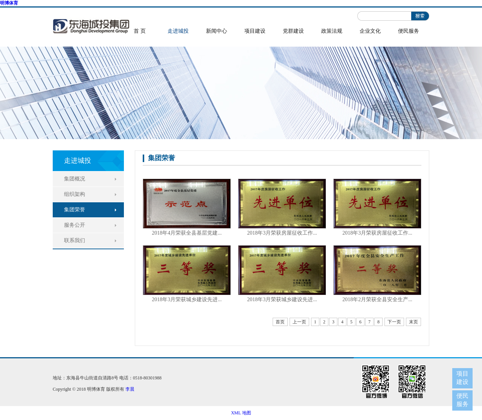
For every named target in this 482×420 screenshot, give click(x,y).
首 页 (140, 31)
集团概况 (74, 179)
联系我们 (74, 240)
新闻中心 (216, 31)
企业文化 (370, 31)
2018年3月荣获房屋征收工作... (282, 233)
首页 (280, 321)
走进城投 (178, 31)
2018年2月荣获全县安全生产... (377, 299)
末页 (413, 321)
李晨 (129, 389)
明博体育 (9, 3)
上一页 (299, 321)
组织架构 (74, 194)
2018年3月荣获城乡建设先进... (187, 299)
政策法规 (331, 31)
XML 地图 (241, 412)
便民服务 (408, 31)
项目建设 (254, 31)
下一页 (394, 321)
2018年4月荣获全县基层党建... (187, 233)
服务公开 (74, 225)
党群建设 (293, 31)
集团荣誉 (74, 209)
